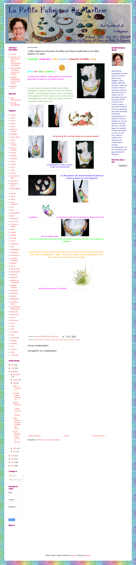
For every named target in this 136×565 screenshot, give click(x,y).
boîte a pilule (15, 137)
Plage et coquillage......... (17, 388)
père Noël (14, 293)
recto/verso (14, 320)
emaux (13, 196)
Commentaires (15, 480)
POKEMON (15, 299)
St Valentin (14, 332)
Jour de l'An (15, 221)
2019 (13, 456)
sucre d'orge (15, 338)
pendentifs (14, 290)
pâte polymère (64, 339)
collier (52, 339)
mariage (13, 238)
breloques (14, 158)
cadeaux (13, 164)
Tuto (12, 346)
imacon (73, 555)
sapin (12, 329)
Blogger (87, 555)
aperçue (13, 115)
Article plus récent (34, 436)
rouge (12, 326)
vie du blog (14, 355)
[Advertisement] (66, 416)
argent (13, 118)
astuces (13, 120)
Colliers (13, 173)
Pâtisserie (14, 277)
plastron (71, 339)
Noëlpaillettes (15, 249)
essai (12, 207)
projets (13, 317)
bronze (13, 161)
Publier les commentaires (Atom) (49, 440)
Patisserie (14, 275)
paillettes (14, 263)
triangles (13, 340)
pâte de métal (15, 269)
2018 (13, 459)
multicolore (14, 244)
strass (12, 335)
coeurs (13, 167)
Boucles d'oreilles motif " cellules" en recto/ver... (17, 438)
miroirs (13, 241)
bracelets (14, 156)
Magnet (13, 232)
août (15, 383)
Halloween (14, 219)
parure (57, 339)
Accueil (66, 436)
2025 (13, 365)
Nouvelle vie (15, 255)
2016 (13, 466)
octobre (16, 380)
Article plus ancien (98, 436)
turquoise (14, 343)
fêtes (12, 210)
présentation (15, 314)
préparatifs (14, 312)
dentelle (13, 193)
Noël (12, 247)
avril (15, 451)
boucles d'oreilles (44, 339)
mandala (13, 235)
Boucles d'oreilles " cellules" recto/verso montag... (17, 409)
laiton (12, 229)
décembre (16, 374)
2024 (13, 368)
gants (12, 216)
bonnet (13, 140)
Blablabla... (14, 134)
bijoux (37, 339)
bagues (13, 123)
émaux (13, 199)
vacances (78, 339)
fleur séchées (15, 213)
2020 (13, 371)
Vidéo (13, 352)
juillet (15, 448)
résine (13, 323)
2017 (13, 462)
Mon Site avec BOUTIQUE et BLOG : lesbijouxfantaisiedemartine (16, 61)
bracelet (13, 153)
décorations (14, 181)
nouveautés (14, 252)
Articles (13, 476)
